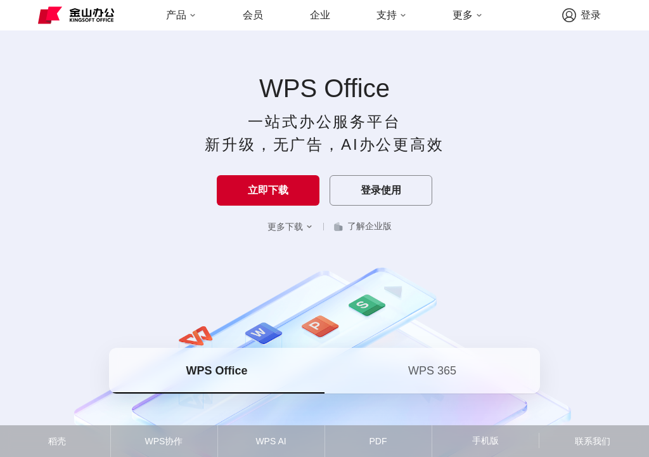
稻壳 (57, 441)
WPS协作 (164, 441)
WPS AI (270, 441)
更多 (468, 15)
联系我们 (592, 441)
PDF (378, 441)
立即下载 (268, 190)
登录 (581, 15)
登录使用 (381, 190)
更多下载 (290, 227)
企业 (320, 15)
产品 (181, 15)
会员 (253, 15)
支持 (391, 15)
